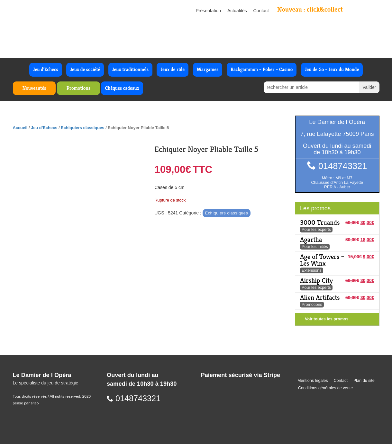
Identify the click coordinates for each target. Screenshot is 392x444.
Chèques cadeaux (122, 88)
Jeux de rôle (172, 69)
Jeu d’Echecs (45, 69)
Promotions (78, 88)
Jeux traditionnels (130, 69)
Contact (261, 10)
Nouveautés (34, 88)
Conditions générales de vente (325, 388)
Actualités (237, 10)
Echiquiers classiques (82, 127)
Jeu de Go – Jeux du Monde (332, 69)
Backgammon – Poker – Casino (262, 69)
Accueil (20, 127)
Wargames (208, 69)
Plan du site (364, 380)
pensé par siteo (26, 403)
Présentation (208, 10)
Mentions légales (312, 380)
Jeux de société (85, 69)
